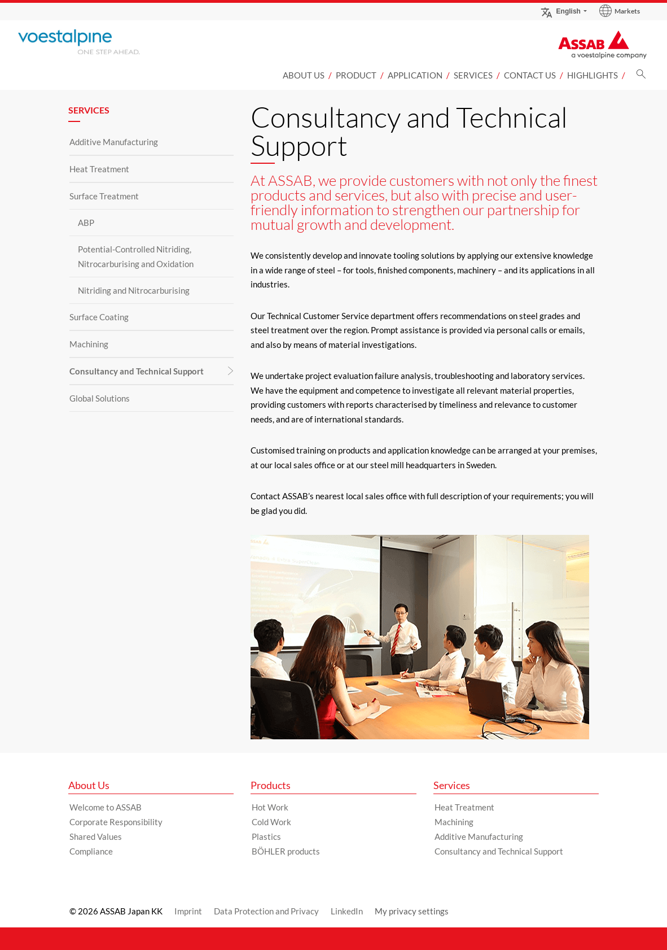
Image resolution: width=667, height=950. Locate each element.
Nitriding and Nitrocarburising (134, 290)
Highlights (592, 75)
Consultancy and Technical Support (136, 371)
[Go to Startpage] (97, 41)
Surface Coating (99, 317)
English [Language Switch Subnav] (560, 11)
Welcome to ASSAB (105, 807)
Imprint (188, 911)
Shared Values (95, 836)
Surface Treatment (104, 196)
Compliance (91, 851)
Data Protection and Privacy (266, 911)
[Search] (641, 77)
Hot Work (270, 807)
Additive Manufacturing (113, 142)
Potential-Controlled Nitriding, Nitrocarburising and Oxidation (136, 256)
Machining (88, 344)
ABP (86, 222)
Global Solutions (99, 398)
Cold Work (271, 822)
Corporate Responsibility (116, 822)
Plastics (266, 836)
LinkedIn (347, 911)
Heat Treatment (99, 169)
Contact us (530, 75)
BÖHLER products (286, 851)
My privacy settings (412, 911)
